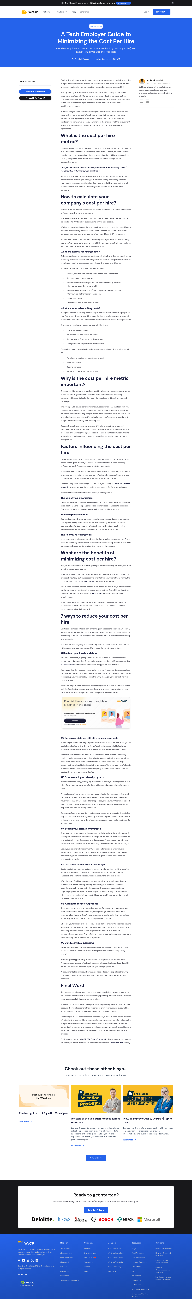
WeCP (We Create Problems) (93, 1039)
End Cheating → (123, 3)
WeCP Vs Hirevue (114, 1248)
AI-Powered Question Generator (140, 1295)
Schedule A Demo (96, 1210)
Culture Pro (64, 1276)
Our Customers (90, 1253)
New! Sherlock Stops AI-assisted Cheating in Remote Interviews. (90, 3)
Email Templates (138, 1253)
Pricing (73, 12)
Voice (134, 1271)
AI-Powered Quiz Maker (141, 1289)
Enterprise (84, 12)
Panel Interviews (66, 1257)
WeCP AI (63, 1267)
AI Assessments (66, 1253)
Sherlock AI (64, 1262)
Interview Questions (139, 1262)
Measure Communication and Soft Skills (163, 1270)
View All (112, 1271)
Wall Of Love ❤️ (90, 1257)
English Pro (64, 1271)
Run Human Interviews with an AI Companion (164, 1278)
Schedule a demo (117, 1042)
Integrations (136, 1276)
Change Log (136, 1280)
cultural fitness (67, 664)
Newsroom (88, 1262)
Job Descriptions (138, 1257)
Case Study (136, 1267)
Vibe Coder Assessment (69, 1280)
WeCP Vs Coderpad (115, 1257)
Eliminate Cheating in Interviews (164, 1254)
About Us (87, 1248)
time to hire (97, 593)
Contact (87, 1271)
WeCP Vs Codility (114, 1267)
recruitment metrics (86, 581)
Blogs (134, 1248)
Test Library (136, 1285)
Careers (87, 1267)
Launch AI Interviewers (164, 1248)
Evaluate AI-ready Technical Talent (162, 1261)
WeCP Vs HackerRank (116, 1253)
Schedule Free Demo (35, 91)
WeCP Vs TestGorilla (115, 1262)
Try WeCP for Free (35, 98)
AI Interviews (65, 1248)
